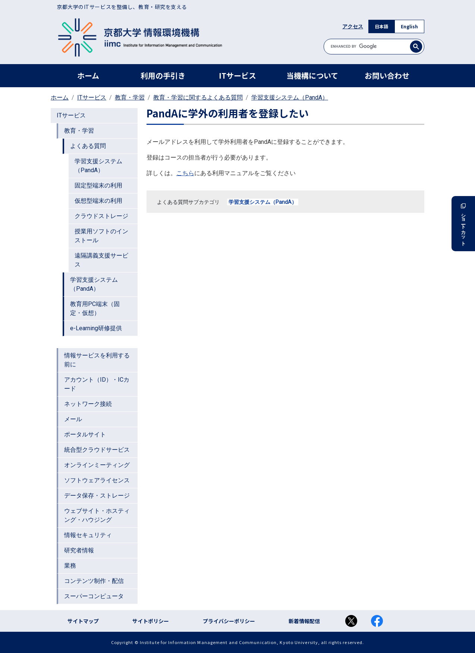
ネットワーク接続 (88, 403)
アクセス (352, 26)
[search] (374, 46)
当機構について (312, 75)
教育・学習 (130, 97)
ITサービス (237, 75)
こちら (185, 173)
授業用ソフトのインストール (101, 236)
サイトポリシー (150, 621)
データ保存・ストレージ (97, 495)
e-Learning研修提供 (96, 328)
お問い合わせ (387, 75)
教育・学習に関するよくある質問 (198, 97)
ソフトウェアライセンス (97, 480)
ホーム (88, 75)
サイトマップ (83, 621)
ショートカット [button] (463, 224)
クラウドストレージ (101, 216)
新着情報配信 (304, 621)
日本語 (381, 26)
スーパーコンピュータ (94, 596)
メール (73, 419)
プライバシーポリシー (229, 621)
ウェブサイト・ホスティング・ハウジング (97, 515)
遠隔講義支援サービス (101, 260)
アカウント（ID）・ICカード (96, 384)
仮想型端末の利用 (98, 200)
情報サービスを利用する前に (97, 360)
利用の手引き (163, 75)
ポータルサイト (85, 434)
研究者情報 (79, 550)
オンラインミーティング (97, 465)
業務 (70, 565)
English (409, 26)
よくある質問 (88, 145)
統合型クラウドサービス (97, 449)
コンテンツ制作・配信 (94, 580)
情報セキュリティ (88, 535)
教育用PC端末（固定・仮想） (95, 308)
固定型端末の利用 (98, 185)
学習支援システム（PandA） (289, 97)
